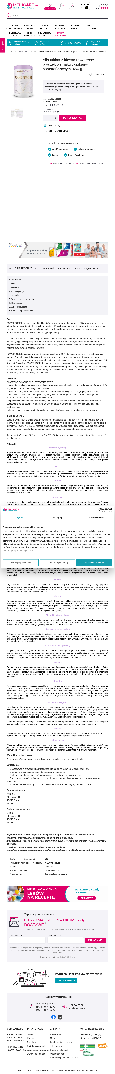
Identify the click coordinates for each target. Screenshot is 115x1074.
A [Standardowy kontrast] (82, 7)
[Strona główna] (8, 52)
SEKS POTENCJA (29, 34)
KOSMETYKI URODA (29, 26)
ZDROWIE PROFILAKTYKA (14, 26)
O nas (30, 1034)
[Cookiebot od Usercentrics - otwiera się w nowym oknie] (100, 510)
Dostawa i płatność (59, 1050)
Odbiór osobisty (57, 1054)
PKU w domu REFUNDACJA (45, 34)
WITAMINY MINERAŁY (60, 26)
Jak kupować (56, 1046)
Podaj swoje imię (15, 935)
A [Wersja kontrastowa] (86, 7)
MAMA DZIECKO (44, 26)
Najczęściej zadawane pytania (64, 1058)
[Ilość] (50, 118)
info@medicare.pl (77, 1008)
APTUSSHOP (57, 1070)
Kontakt (30, 1038)
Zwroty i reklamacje (36, 1054)
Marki (52, 1038)
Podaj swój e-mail (54, 935)
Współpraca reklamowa (38, 1050)
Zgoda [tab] (20, 517)
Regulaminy (32, 1042)
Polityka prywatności (36, 1046)
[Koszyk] (96, 6)
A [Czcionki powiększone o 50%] (85, 4)
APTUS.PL (94, 1070)
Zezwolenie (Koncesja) (90, 1034)
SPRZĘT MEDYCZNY (90, 26)
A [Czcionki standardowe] (81, 4)
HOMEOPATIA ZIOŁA (14, 34)
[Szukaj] (8, 15)
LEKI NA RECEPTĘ (75, 26)
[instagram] (60, 1017)
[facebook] (53, 1017)
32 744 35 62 (77, 1005)
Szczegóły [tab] (57, 517)
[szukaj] (57, 15)
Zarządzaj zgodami (57, 563)
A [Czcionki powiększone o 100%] (88, 4)
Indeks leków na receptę (61, 1042)
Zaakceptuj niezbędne (20, 563)
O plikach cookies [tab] (95, 517)
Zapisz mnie (95, 940)
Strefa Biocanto (60, 34)
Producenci (55, 1034)
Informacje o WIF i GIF (90, 1038)
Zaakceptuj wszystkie (94, 563)
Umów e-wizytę (66, 980)
